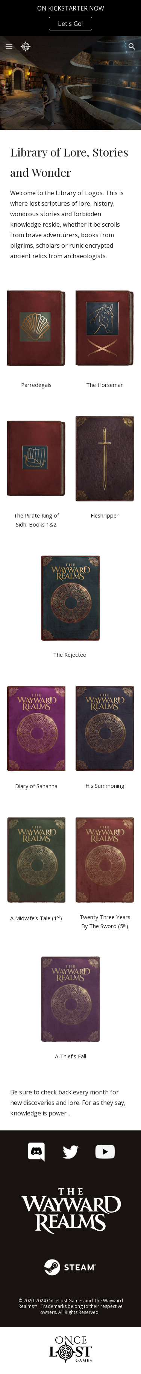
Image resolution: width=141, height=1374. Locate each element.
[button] (9, 46)
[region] (70, 18)
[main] (70, 201)
